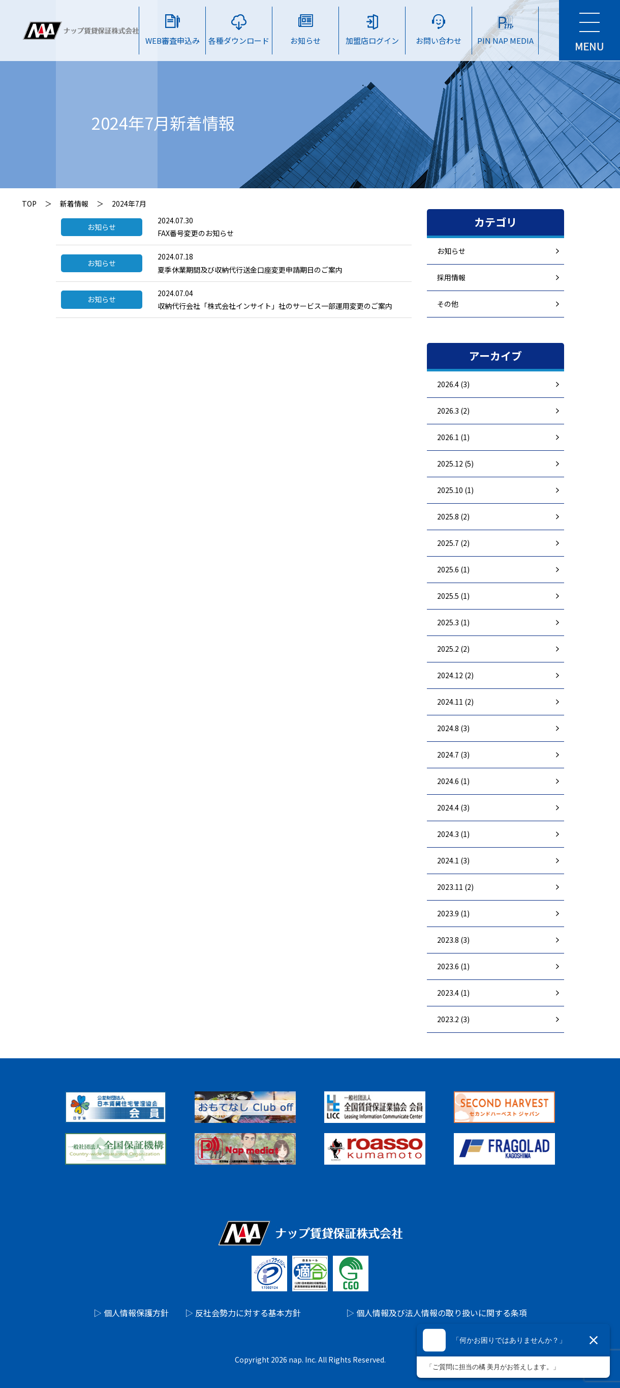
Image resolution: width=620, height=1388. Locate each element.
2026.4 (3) (453, 384)
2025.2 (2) (453, 649)
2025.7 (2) (453, 543)
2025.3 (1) (453, 622)
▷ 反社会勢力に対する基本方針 (243, 1313)
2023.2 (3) (453, 1019)
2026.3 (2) (453, 411)
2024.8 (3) (453, 728)
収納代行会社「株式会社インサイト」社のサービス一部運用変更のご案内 (275, 306)
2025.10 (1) (455, 490)
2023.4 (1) (453, 993)
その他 (447, 304)
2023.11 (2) (455, 887)
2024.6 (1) (453, 781)
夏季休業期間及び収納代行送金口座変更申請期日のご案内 (250, 270)
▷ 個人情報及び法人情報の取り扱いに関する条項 (436, 1313)
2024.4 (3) (453, 807)
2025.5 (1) (453, 596)
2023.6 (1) (453, 966)
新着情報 (74, 203)
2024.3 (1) (453, 834)
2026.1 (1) (453, 437)
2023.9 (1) (453, 913)
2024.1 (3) (453, 860)
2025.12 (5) (455, 463)
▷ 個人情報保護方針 (131, 1313)
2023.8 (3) (453, 940)
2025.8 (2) (453, 516)
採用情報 (451, 277)
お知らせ (451, 251)
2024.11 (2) (455, 702)
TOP (29, 203)
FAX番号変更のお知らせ (196, 233)
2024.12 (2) (455, 675)
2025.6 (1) (453, 569)
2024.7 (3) (453, 754)
